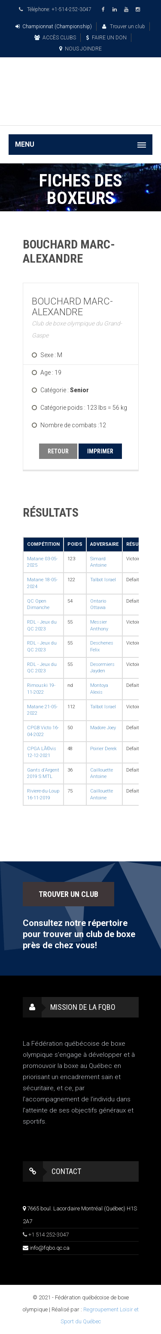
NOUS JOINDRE (80, 49)
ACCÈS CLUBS (55, 38)
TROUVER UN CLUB (68, 894)
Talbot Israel (103, 580)
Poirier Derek (103, 748)
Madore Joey (103, 728)
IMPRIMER (100, 451)
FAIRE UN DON (106, 38)
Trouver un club (123, 27)
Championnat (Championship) (53, 27)
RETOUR (58, 451)
